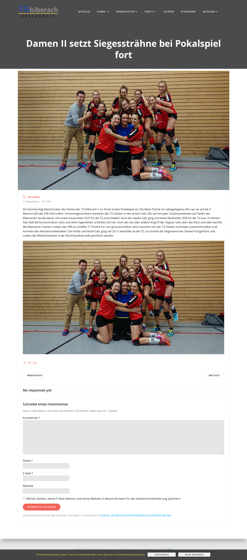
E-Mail (28, 474)
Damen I (103, 11)
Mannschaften (127, 11)
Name (28, 462)
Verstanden (161, 555)
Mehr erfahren (194, 555)
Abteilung (211, 11)
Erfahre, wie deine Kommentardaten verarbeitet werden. (136, 516)
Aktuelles (84, 11)
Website (28, 487)
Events (151, 11)
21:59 (46, 202)
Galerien (168, 11)
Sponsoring (188, 11)
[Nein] (242, 555)
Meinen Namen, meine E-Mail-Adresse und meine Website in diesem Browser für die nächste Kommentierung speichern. (104, 500)
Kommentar (32, 419)
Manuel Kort (31, 202)
